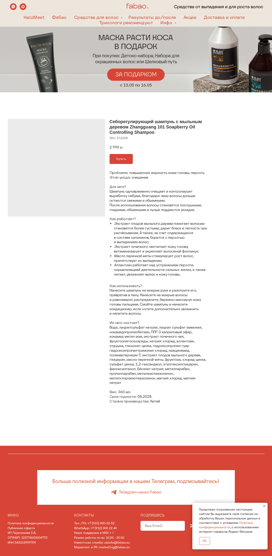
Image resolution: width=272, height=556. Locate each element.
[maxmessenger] (23, 6)
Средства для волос (97, 17)
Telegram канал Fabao (140, 492)
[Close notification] (264, 506)
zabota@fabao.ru (117, 542)
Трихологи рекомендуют (126, 22)
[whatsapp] (13, 6)
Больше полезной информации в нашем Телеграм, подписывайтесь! (135, 481)
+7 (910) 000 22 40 (103, 528)
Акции (190, 17)
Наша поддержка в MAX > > (94, 532)
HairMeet (34, 17)
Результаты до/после (152, 17)
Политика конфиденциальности (31, 523)
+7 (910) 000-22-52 (100, 523)
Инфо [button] (167, 22)
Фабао (59, 17)
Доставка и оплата (224, 17)
